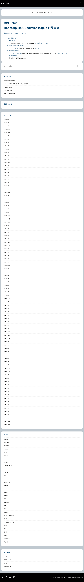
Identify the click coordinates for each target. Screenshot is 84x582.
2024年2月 (6, 185)
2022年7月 (6, 232)
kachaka (6, 462)
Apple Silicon (7, 442)
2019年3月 (6, 321)
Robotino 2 (6, 492)
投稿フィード (7, 559)
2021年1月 (6, 262)
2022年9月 (6, 225)
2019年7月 (6, 308)
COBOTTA (6, 445)
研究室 (5, 535)
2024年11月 (7, 162)
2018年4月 (6, 355)
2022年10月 (7, 222)
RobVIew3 (6, 502)
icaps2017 (6, 455)
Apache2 (6, 439)
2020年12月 (7, 265)
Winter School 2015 (9, 515)
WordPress (6, 518)
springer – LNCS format (26, 48)
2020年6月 (6, 278)
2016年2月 (6, 418)
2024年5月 (6, 175)
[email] (14, 578)
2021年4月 (6, 258)
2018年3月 (6, 358)
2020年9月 (6, 268)
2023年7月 (6, 199)
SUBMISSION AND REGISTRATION (22, 43)
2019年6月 (6, 312)
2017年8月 (6, 378)
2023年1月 (6, 212)
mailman (6, 469)
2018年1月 (6, 365)
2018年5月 (6, 351)
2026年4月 (6, 119)
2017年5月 (6, 388)
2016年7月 (6, 401)
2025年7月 (6, 142)
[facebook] (6, 578)
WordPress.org (7, 566)
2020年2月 (6, 292)
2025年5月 (6, 149)
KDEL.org (5, 3)
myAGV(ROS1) (8, 90)
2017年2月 (6, 395)
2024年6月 (6, 172)
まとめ (5, 528)
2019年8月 (6, 305)
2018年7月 (6, 345)
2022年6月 (6, 235)
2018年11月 (7, 335)
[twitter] (2, 578)
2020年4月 (6, 285)
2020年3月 (6, 288)
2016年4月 (6, 411)
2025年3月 (6, 152)
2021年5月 (6, 255)
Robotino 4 (6, 499)
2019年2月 (6, 325)
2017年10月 (7, 371)
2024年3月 (6, 182)
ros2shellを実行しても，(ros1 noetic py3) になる (16, 83)
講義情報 (6, 542)
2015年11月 (7, 424)
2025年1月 (6, 159)
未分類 (5, 532)
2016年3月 (6, 414)
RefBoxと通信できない (10, 93)
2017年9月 (6, 375)
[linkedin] (10, 578)
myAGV (6, 472)
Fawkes (6, 449)
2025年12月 (7, 129)
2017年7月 (6, 381)
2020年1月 (6, 295)
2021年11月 (7, 242)
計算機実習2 (7, 538)
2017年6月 (6, 384)
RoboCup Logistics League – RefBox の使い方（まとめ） (40, 53)
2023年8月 (6, 195)
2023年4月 (6, 205)
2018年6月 (6, 348)
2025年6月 (6, 146)
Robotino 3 (6, 495)
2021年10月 (7, 245)
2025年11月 (7, 132)
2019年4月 (6, 318)
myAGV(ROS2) (8, 87)
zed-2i (5, 525)
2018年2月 (6, 361)
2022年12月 (7, 215)
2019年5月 (6, 315)
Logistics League (8, 465)
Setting (5, 508)
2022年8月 (6, 229)
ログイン (6, 556)
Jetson (5, 459)
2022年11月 (7, 219)
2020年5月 (6, 282)
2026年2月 (6, 126)
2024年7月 (6, 169)
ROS (5, 505)
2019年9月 (6, 302)
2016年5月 (6, 408)
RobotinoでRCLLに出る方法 (17, 58)
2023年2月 (6, 209)
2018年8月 (6, 341)
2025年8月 (6, 139)
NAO (5, 475)
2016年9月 (6, 398)
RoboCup (6, 489)
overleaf (6, 479)
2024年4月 (6, 179)
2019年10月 (7, 298)
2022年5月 (6, 238)
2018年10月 (7, 338)
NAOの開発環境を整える (10, 80)
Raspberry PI (7, 482)
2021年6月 (6, 252)
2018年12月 (7, 331)
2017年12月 (7, 368)
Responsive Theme (78, 577)
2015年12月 (7, 421)
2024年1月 (6, 189)
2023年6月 (6, 202)
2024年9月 (6, 166)
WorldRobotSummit (9, 522)
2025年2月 (6, 155)
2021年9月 (6, 248)
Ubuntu (6, 512)
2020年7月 (6, 275)
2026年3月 (6, 122)
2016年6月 (6, 404)
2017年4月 (6, 391)
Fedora (5, 452)
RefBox (6, 485)
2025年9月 (6, 136)
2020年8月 (6, 272)
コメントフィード (8, 563)
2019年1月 (6, 328)
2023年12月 (7, 192)
